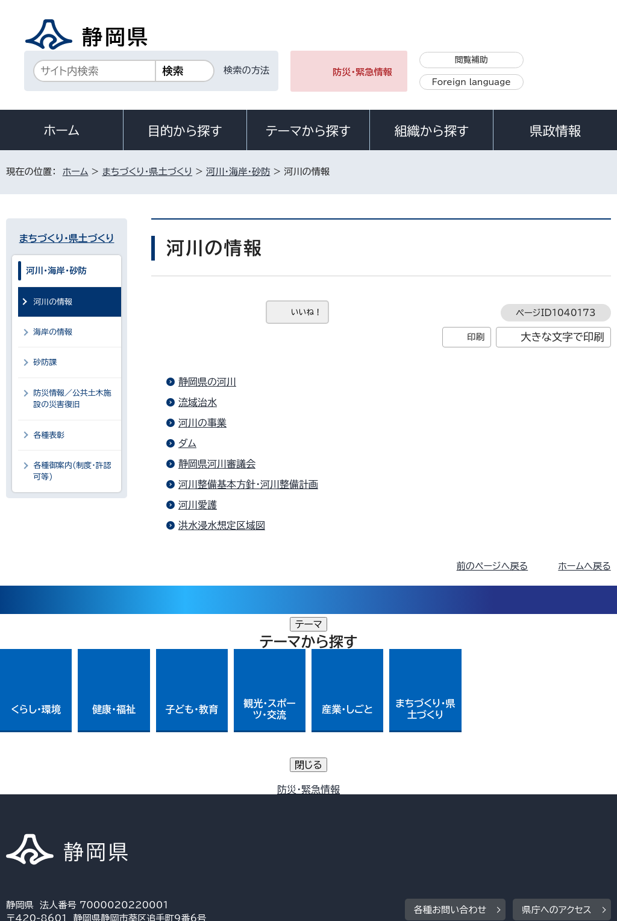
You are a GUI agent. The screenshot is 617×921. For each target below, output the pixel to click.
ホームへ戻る (584, 566)
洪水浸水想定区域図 (221, 525)
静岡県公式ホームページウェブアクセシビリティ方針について (407, 804)
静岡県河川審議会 (216, 464)
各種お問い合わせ (450, 729)
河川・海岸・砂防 (238, 171)
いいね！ (306, 312)
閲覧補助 (471, 59)
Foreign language (471, 82)
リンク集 (32, 818)
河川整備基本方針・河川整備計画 (248, 484)
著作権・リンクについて (62, 804)
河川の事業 (202, 423)
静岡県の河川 (207, 382)
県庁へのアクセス (556, 729)
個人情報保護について (197, 804)
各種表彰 (48, 435)
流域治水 (197, 402)
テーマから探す (308, 131)
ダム (187, 443)
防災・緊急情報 (362, 72)
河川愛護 (197, 505)
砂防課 (45, 362)
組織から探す (431, 131)
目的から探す (185, 131)
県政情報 (555, 131)
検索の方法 (246, 70)
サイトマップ (117, 818)
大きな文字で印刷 (562, 337)
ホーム (61, 130)
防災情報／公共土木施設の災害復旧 (72, 398)
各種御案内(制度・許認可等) (72, 471)
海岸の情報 (52, 332)
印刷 (475, 336)
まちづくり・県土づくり (147, 171)
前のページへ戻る (492, 566)
